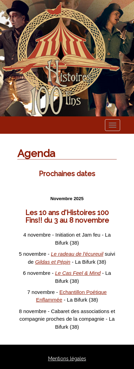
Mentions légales (67, 358)
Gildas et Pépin (52, 262)
